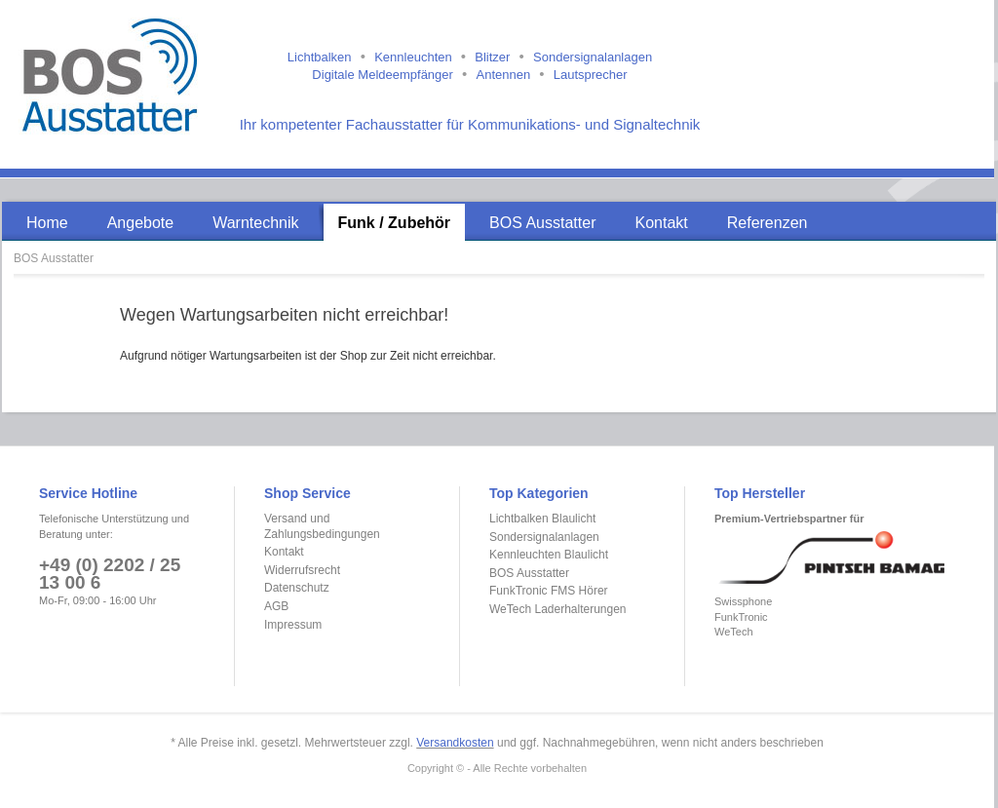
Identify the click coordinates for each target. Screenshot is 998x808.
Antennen (503, 74)
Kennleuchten (413, 57)
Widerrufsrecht (302, 570)
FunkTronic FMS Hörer (548, 590)
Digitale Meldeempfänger (382, 74)
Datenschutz (296, 588)
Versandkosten (454, 743)
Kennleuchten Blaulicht (548, 554)
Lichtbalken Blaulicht (542, 518)
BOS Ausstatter (54, 258)
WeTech (733, 631)
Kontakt (284, 551)
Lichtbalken (320, 57)
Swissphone (743, 601)
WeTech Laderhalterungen (558, 609)
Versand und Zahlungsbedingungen (322, 526)
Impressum (293, 625)
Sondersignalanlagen (592, 57)
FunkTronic (741, 617)
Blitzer (492, 57)
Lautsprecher (591, 74)
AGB (276, 606)
